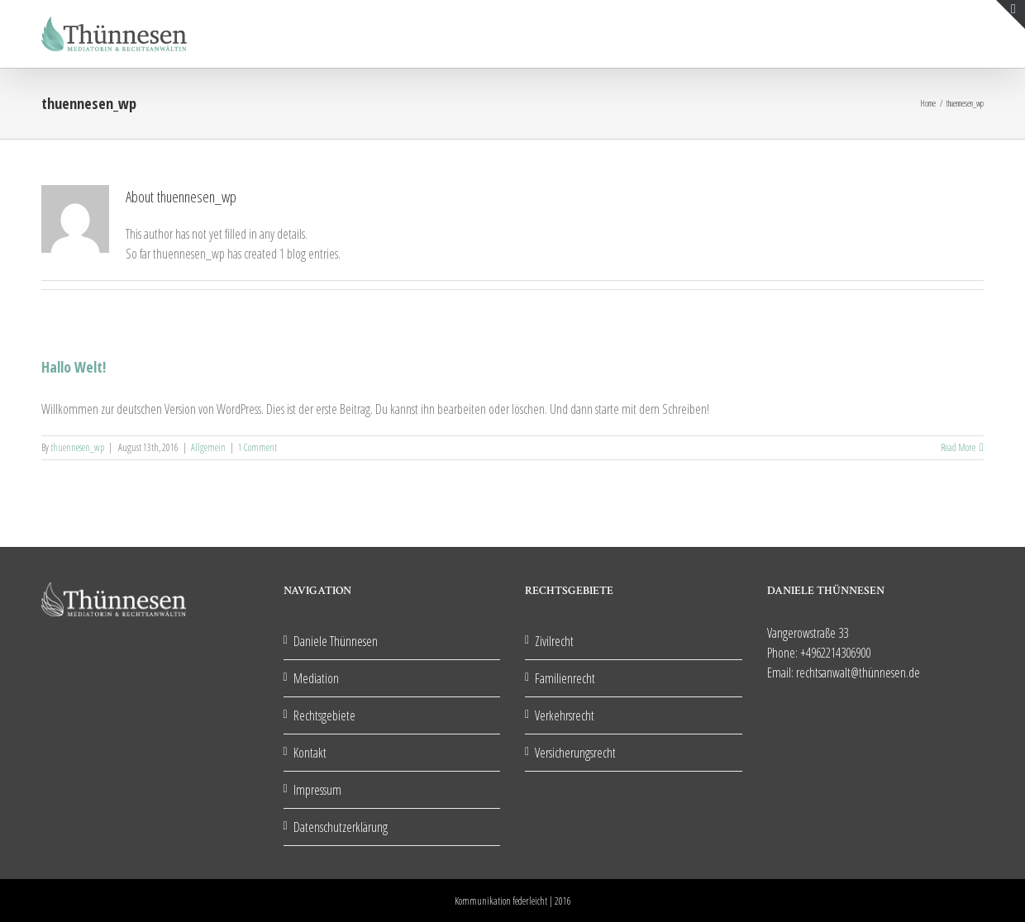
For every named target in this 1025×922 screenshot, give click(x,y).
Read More (958, 447)
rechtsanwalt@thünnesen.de (858, 672)
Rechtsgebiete (324, 715)
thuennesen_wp (77, 447)
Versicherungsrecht (575, 753)
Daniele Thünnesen (335, 641)
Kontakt (310, 753)
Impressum (317, 790)
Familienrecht (565, 678)
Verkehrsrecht (564, 715)
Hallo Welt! (73, 367)
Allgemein (208, 447)
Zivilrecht (554, 641)
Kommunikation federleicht (501, 901)
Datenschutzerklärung (340, 827)
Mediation (316, 678)
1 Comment (257, 447)
